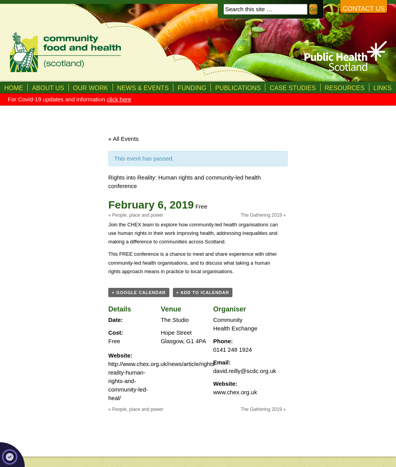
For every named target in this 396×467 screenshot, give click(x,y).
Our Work (90, 87)
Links (383, 87)
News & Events (143, 87)
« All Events (123, 138)
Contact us (364, 8)
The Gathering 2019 (263, 215)
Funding (192, 87)
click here (119, 99)
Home (13, 87)
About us (48, 87)
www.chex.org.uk (235, 392)
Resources (345, 87)
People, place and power (135, 215)
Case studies (293, 87)
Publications (238, 87)
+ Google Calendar (139, 292)
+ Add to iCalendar (202, 292)
